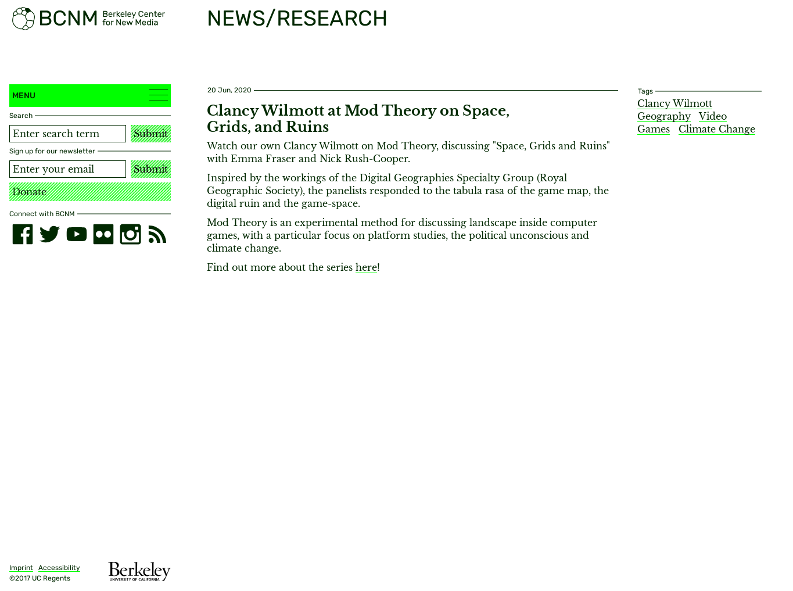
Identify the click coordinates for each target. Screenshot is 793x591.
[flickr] (103, 234)
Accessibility (59, 568)
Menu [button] (90, 95)
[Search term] (67, 133)
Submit (151, 133)
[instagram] (130, 234)
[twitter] (49, 234)
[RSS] (157, 234)
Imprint (21, 568)
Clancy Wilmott (674, 103)
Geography (664, 116)
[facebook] (22, 234)
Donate (29, 192)
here (366, 267)
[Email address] (67, 169)
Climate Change (717, 129)
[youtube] (76, 234)
